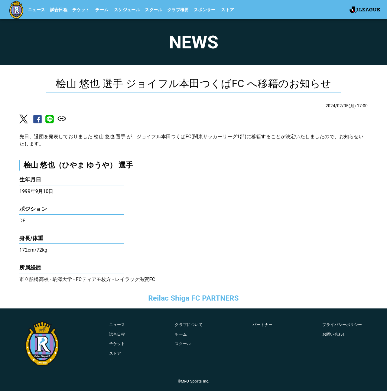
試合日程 (59, 9)
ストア (227, 9)
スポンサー (205, 9)
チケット (81, 9)
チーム (101, 9)
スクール (153, 9)
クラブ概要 (178, 9)
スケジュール (127, 9)
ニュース (36, 9)
